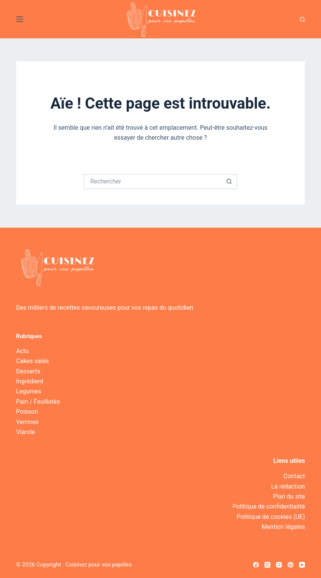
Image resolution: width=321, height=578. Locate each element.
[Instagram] (279, 565)
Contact (294, 476)
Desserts (28, 371)
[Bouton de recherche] (229, 181)
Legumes (28, 391)
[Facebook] (256, 565)
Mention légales (283, 526)
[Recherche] (302, 19)
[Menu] (19, 19)
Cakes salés (32, 361)
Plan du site (289, 496)
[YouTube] (302, 565)
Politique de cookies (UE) (271, 516)
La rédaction (288, 486)
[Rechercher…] (153, 181)
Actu (22, 351)
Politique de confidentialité (268, 506)
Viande (25, 432)
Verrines (27, 422)
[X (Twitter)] (267, 565)
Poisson (27, 411)
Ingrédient (29, 381)
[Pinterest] (290, 565)
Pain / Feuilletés (38, 401)
